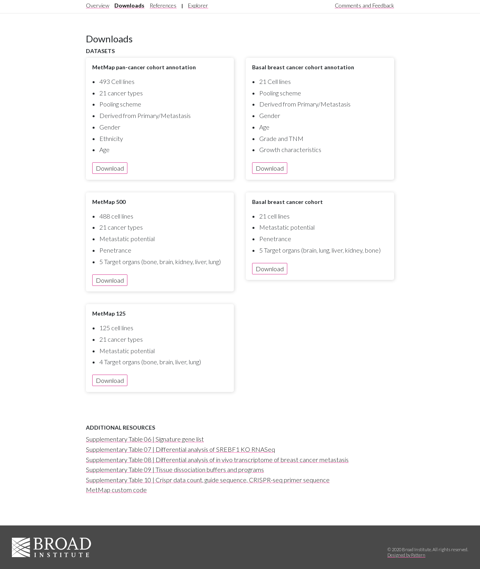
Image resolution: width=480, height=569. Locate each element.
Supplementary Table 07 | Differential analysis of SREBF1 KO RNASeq (180, 449)
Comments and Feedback (364, 5)
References (163, 5)
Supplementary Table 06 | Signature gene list (145, 439)
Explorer (198, 5)
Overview (97, 5)
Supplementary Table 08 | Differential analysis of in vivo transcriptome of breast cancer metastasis (217, 459)
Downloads (129, 5)
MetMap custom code (116, 489)
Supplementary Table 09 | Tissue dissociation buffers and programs (175, 469)
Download (110, 168)
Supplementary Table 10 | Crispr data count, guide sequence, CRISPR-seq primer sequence (208, 479)
